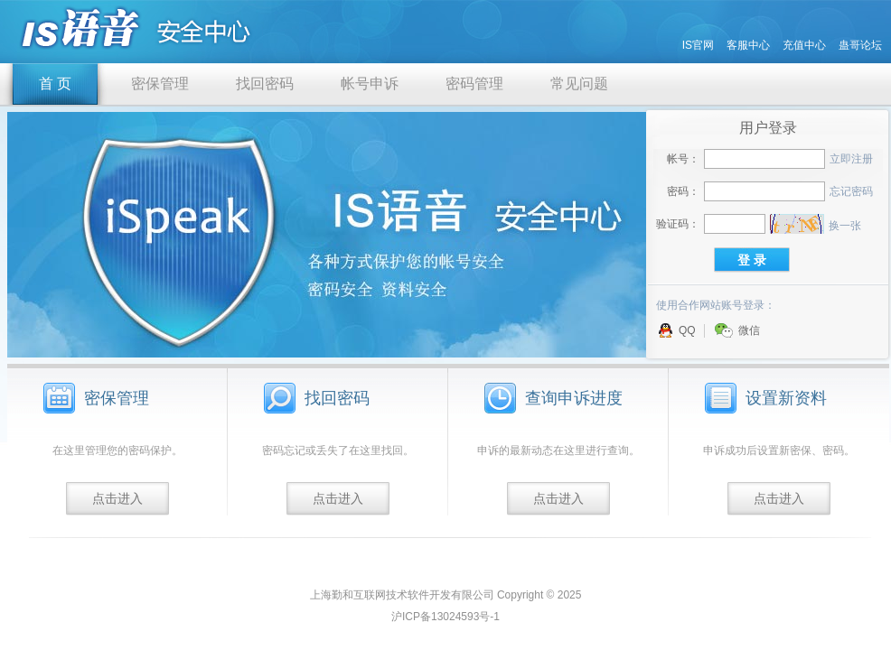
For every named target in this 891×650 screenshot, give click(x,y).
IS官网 (698, 45)
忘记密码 (851, 191)
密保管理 (160, 83)
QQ (677, 330)
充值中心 (804, 45)
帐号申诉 (370, 83)
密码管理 (474, 83)
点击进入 (117, 498)
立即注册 (851, 159)
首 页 (55, 83)
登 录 (751, 260)
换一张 (845, 225)
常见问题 (579, 83)
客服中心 (748, 45)
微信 (737, 330)
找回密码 (265, 83)
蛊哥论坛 (860, 45)
